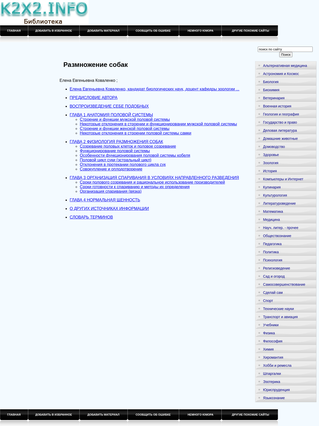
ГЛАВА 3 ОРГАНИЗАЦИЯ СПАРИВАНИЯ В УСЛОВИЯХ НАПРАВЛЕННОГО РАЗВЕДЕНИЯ (154, 178)
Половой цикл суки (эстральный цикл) (115, 160)
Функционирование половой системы (115, 151)
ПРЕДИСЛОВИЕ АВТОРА (93, 97)
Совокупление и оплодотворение (111, 169)
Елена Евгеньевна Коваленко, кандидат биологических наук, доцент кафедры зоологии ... (154, 89)
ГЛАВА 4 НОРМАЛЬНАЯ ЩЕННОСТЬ (105, 200)
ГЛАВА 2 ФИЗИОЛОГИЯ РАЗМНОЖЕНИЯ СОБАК (116, 142)
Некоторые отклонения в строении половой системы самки (135, 133)
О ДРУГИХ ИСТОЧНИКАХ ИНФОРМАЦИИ (109, 208)
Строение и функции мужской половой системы (125, 119)
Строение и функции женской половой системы (124, 128)
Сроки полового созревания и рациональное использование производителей (152, 182)
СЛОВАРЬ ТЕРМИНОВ (91, 217)
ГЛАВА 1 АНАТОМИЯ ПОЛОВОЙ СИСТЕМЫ (111, 115)
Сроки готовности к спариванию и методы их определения (135, 187)
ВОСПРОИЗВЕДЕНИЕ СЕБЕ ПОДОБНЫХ (109, 106)
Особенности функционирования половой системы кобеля (135, 155)
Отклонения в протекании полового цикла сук (123, 164)
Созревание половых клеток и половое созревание (128, 146)
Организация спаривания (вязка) (111, 191)
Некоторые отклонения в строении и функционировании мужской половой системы (158, 124)
